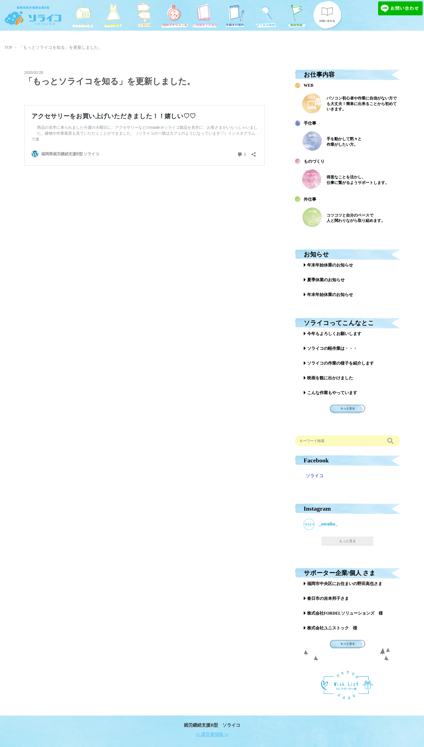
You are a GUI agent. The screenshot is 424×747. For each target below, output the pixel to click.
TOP (8, 47)
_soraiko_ (320, 524)
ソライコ (314, 475)
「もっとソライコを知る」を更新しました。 (60, 47)
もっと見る (347, 541)
